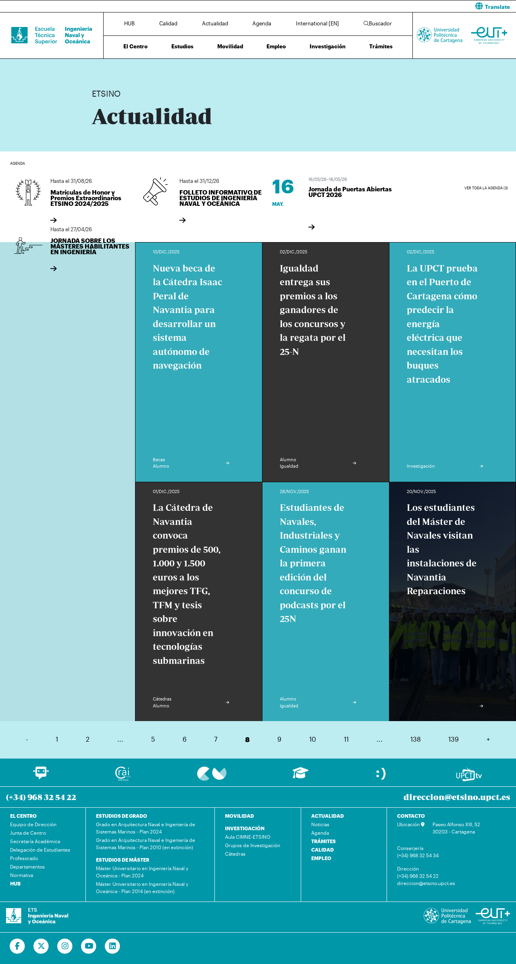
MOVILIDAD (239, 816)
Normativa (21, 875)
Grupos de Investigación (252, 845)
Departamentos (27, 866)
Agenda (261, 23)
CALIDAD (322, 849)
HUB (129, 23)
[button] (390, 6)
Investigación (327, 46)
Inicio (98, 67)
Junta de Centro (28, 832)
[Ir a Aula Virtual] (300, 776)
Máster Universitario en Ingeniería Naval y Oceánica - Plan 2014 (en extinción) (142, 887)
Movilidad (230, 46)
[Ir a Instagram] (65, 946)
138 (415, 739)
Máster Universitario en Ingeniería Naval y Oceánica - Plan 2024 (142, 871)
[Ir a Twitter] (41, 946)
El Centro (135, 46)
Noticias (320, 824)
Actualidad (215, 23)
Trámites (381, 46)
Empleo (276, 46)
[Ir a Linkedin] (112, 946)
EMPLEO (321, 858)
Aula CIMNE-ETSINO (247, 837)
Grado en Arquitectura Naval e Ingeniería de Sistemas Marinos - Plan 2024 (145, 827)
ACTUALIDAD (327, 816)
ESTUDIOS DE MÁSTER (122, 859)
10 (312, 739)
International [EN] (317, 23)
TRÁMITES (323, 841)
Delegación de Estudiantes (40, 849)
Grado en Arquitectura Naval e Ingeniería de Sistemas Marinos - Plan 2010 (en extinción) (145, 843)
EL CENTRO (23, 816)
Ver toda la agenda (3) (486, 188)
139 (453, 739)
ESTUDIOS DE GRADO (121, 816)
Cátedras (235, 853)
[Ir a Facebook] (17, 946)
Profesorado (24, 858)
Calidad (168, 23)
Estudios (182, 46)
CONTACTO (411, 816)
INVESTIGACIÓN (244, 828)
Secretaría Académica (35, 841)
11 (346, 739)
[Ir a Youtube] (88, 946)
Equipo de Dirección (33, 824)
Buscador (378, 23)
